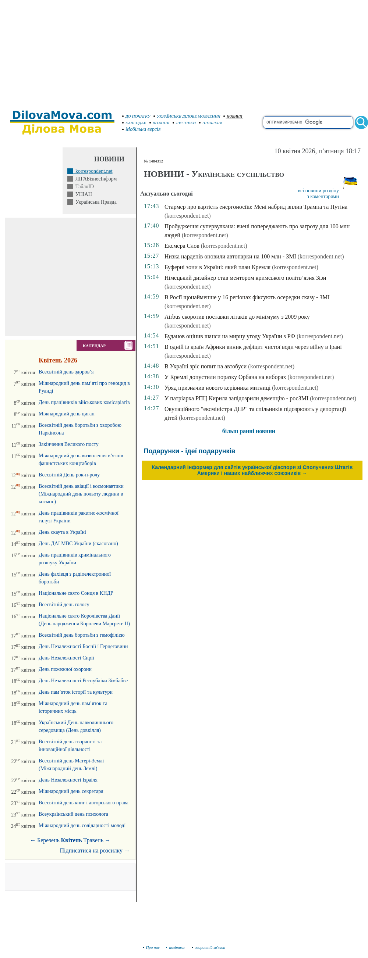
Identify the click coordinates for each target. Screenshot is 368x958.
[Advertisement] (184, 51)
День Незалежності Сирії (66, 658)
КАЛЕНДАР (134, 123)
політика (176, 947)
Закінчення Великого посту (69, 444)
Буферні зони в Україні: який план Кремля (217, 267)
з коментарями (323, 196)
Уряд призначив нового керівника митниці (217, 388)
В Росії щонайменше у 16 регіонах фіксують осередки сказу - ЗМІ (247, 297)
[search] (308, 122)
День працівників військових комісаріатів (84, 402)
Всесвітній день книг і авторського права (83, 802)
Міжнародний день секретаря (71, 791)
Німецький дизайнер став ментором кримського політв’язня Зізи (245, 278)
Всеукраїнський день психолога (73, 814)
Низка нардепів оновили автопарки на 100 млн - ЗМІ (230, 256)
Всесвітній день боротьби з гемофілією (82, 635)
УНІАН (82, 194)
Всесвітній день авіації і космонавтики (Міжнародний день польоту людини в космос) (81, 493)
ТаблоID (83, 186)
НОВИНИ (233, 116)
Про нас (151, 947)
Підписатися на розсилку (95, 850)
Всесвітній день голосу (64, 604)
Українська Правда (95, 202)
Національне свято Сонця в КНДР (76, 593)
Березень (48, 840)
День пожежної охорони (65, 669)
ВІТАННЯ (159, 123)
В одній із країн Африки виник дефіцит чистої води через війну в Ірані (253, 347)
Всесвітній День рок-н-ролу (69, 475)
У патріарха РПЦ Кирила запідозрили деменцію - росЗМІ (236, 398)
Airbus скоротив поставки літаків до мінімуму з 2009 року (237, 317)
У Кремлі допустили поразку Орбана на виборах (225, 377)
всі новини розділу (318, 190)
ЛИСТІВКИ (184, 123)
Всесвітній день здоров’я (66, 372)
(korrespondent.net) (187, 215)
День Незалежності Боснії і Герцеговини (83, 646)
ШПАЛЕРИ (210, 123)
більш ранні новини (248, 431)
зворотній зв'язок (208, 947)
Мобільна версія (141, 129)
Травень (93, 840)
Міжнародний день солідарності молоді (82, 825)
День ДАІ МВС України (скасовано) (78, 543)
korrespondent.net (93, 171)
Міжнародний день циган (67, 414)
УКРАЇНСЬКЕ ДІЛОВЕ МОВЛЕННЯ (187, 116)
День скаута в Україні (62, 532)
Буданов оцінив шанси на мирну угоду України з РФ (229, 336)
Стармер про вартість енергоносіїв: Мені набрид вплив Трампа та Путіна (255, 207)
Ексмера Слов (181, 246)
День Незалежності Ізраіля (68, 780)
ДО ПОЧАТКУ (136, 116)
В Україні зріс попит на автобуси (205, 366)
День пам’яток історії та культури (76, 692)
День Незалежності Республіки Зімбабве (83, 680)
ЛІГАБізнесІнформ (95, 179)
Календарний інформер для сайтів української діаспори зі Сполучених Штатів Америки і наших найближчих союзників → (252, 470)
